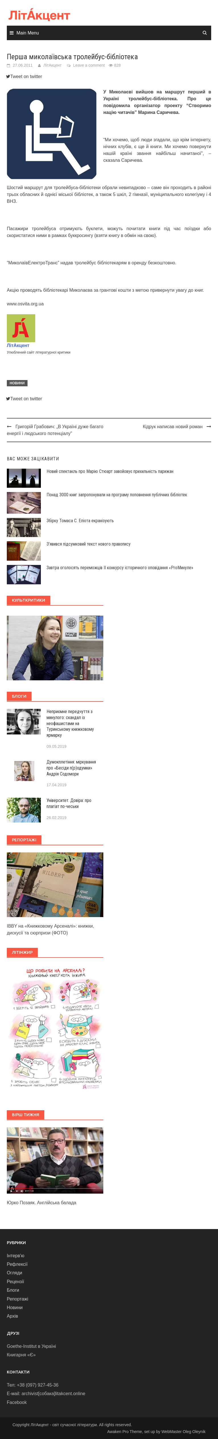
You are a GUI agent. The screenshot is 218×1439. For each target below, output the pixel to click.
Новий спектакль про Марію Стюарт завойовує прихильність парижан (110, 471)
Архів (12, 1316)
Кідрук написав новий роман (173, 426)
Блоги (13, 1290)
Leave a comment (89, 65)
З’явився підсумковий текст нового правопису (89, 544)
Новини (17, 383)
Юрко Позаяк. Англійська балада (41, 1202)
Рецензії (15, 1281)
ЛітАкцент (52, 65)
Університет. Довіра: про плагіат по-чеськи (69, 803)
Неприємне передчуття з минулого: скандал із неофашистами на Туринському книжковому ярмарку (70, 723)
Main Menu (27, 32)
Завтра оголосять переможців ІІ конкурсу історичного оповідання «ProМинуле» (120, 567)
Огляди (14, 1272)
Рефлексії (17, 1264)
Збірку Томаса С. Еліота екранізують (80, 520)
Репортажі (17, 1299)
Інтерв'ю (15, 1255)
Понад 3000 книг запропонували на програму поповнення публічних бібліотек (117, 494)
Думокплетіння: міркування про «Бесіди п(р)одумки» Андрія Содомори (71, 768)
